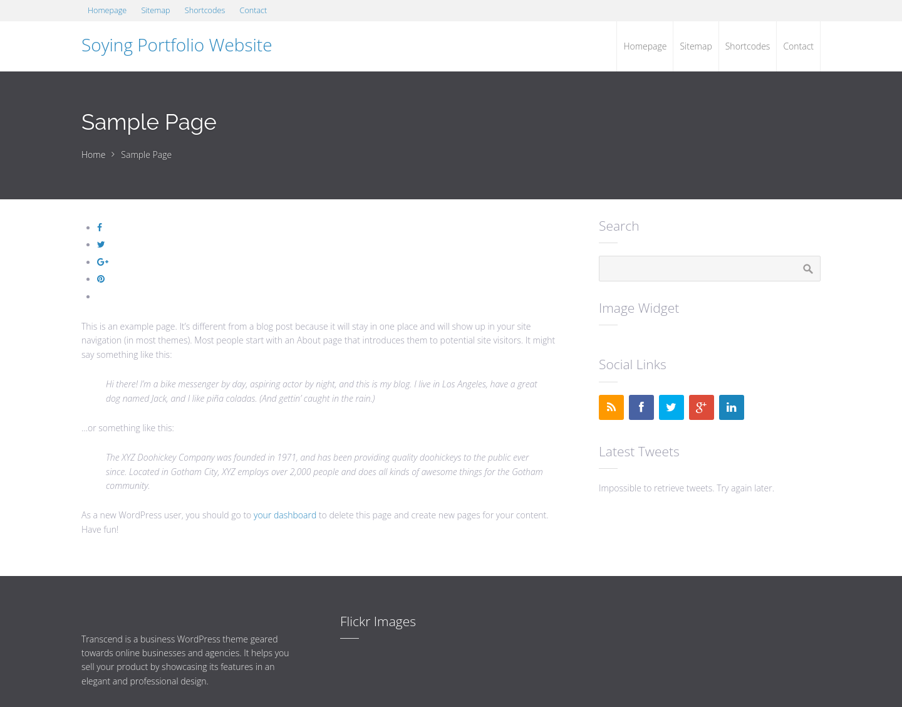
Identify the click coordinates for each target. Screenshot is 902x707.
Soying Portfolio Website (176, 44)
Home (93, 154)
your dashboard (285, 515)
